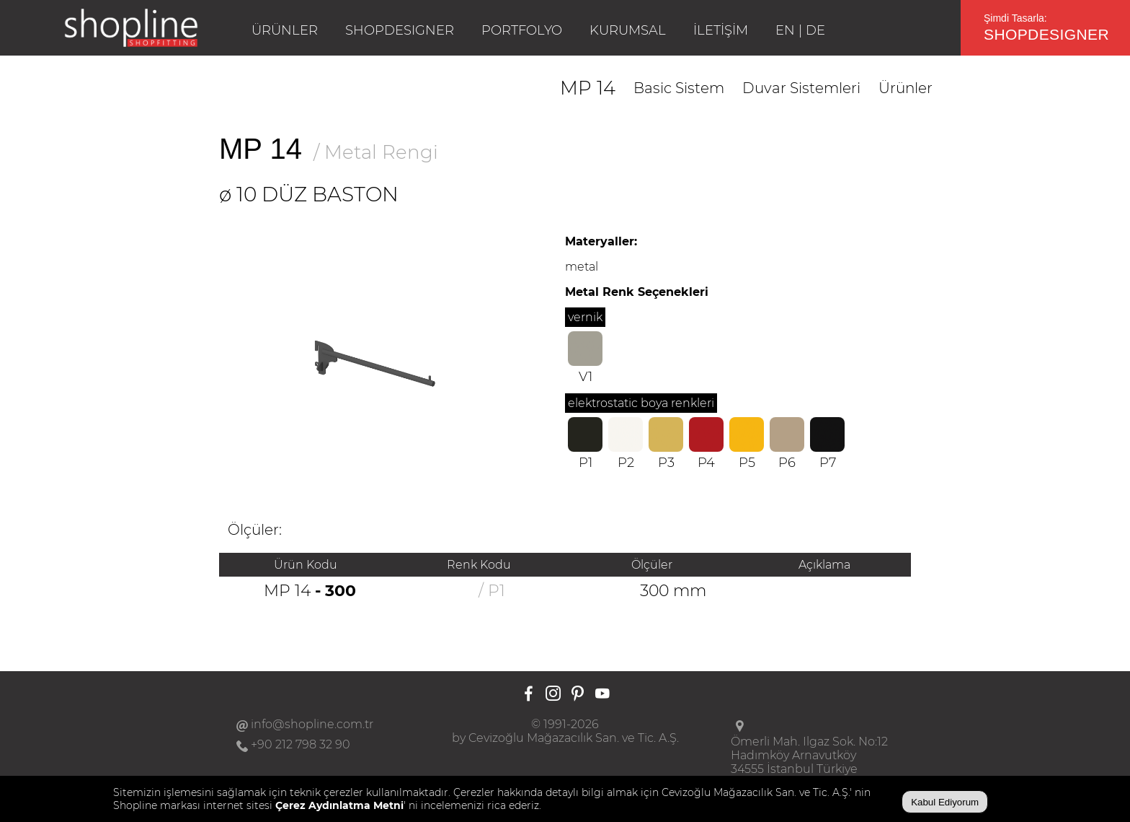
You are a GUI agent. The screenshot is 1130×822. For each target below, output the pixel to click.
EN (785, 30)
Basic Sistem (678, 88)
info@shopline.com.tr (312, 724)
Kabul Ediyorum (945, 802)
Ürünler (905, 88)
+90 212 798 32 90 (300, 744)
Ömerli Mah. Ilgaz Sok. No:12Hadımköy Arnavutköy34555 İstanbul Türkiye (809, 755)
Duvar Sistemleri (801, 88)
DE (815, 30)
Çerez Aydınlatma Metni (339, 805)
